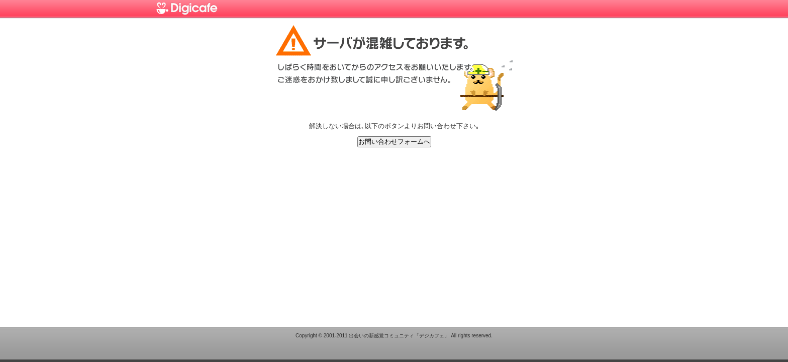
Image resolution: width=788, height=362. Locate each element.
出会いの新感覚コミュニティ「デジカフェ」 (399, 335)
